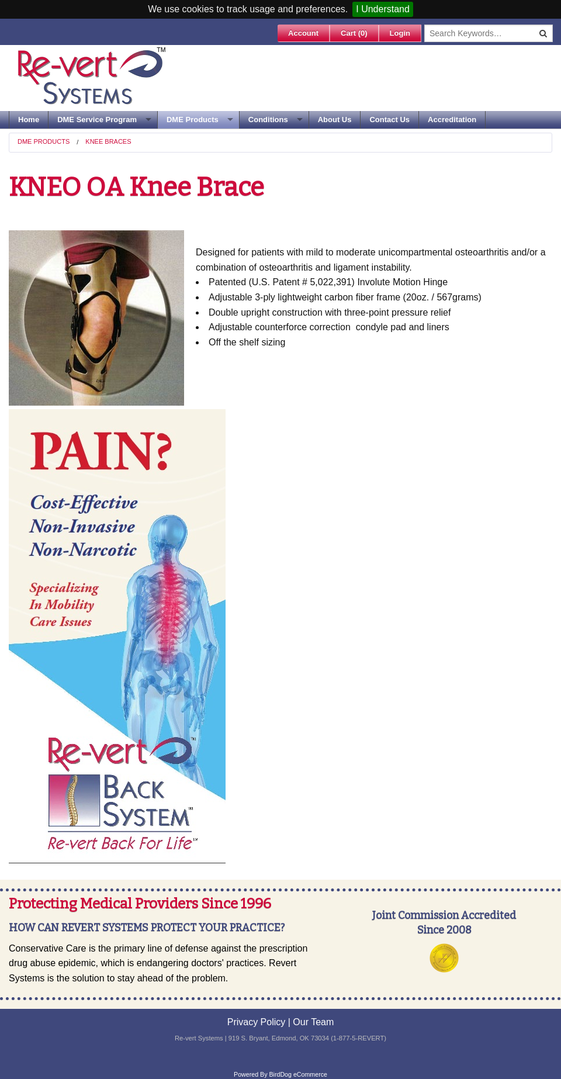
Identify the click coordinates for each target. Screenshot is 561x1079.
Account (303, 33)
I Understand (383, 9)
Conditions (268, 119)
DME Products (193, 119)
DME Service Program (97, 119)
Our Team (313, 1022)
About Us (335, 119)
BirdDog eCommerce (298, 1074)
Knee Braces (108, 141)
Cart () (354, 33)
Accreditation (452, 119)
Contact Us (389, 119)
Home (28, 119)
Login (400, 33)
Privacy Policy (256, 1022)
